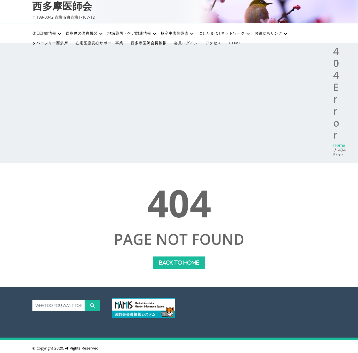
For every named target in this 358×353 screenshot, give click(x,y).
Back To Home (179, 262)
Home (339, 145)
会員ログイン (186, 42)
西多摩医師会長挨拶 (149, 42)
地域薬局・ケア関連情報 (132, 33)
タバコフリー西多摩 (50, 42)
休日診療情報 (47, 33)
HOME (235, 42)
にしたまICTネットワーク (224, 33)
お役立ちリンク (271, 33)
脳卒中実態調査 (177, 33)
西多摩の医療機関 (84, 33)
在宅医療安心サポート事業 (99, 42)
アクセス (213, 42)
